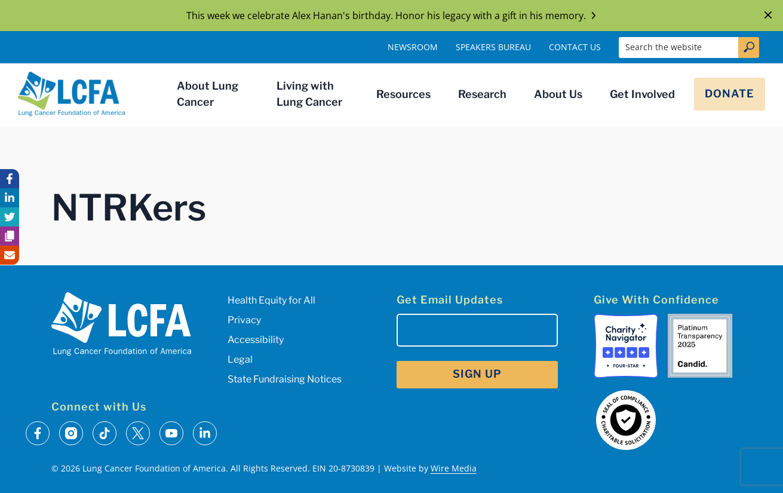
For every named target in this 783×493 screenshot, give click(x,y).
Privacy (244, 320)
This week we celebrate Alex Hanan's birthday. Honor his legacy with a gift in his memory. (391, 15)
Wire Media (454, 468)
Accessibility (256, 339)
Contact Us (575, 47)
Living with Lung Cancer (309, 93)
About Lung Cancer (207, 93)
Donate (729, 93)
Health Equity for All (271, 300)
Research (482, 94)
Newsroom (413, 47)
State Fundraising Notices (285, 379)
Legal (240, 359)
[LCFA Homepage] (71, 94)
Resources (403, 94)
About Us (558, 94)
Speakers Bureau (493, 47)
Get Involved (642, 94)
